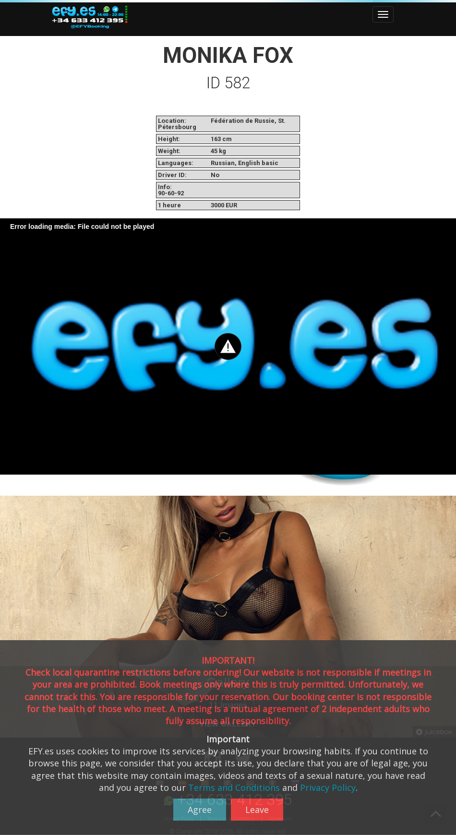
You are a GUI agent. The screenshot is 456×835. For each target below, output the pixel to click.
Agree (200, 809)
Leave (257, 809)
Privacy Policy (328, 787)
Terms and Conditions (234, 787)
